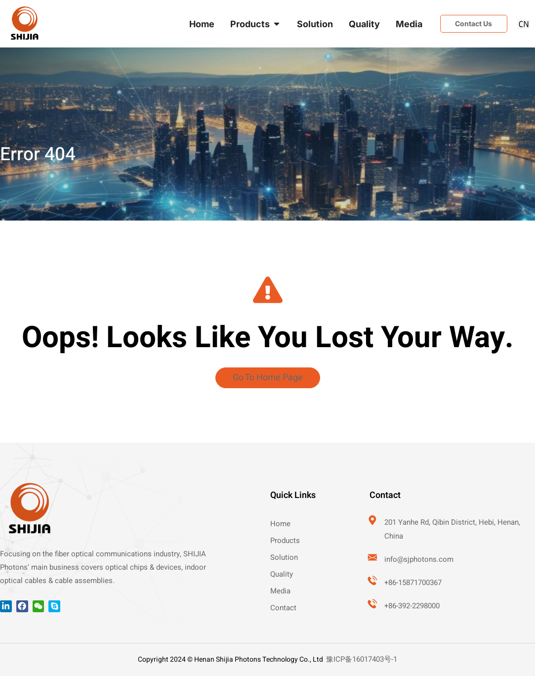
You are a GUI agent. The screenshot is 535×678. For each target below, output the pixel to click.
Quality (281, 576)
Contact (283, 609)
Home (280, 525)
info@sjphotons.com (419, 561)
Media (280, 593)
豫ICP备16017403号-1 (361, 661)
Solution (284, 559)
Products (285, 542)
